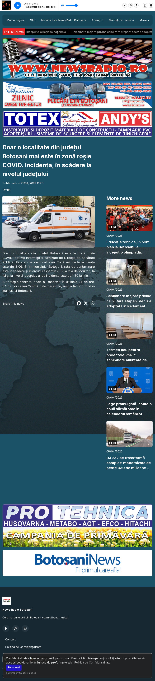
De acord (14, 667)
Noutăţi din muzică (121, 20)
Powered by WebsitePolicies (21, 672)
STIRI (6, 190)
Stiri (32, 20)
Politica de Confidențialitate (92, 662)
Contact (10, 639)
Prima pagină (16, 20)
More (144, 20)
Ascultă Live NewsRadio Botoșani (63, 20)
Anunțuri (97, 20)
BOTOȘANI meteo (77, 489)
